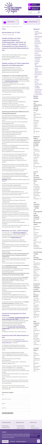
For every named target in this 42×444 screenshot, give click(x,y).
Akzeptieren (5, 441)
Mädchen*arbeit (37, 72)
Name (3, 394)
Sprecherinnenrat (37, 84)
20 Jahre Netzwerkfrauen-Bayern (37, 33)
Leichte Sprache (36, 69)
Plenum (36, 82)
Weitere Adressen (21, 428)
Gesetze (36, 53)
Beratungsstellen (20, 425)
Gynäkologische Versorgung (37, 58)
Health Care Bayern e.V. (16, 237)
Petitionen (37, 79)
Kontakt (32, 425)
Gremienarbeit (37, 55)
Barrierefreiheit (37, 43)
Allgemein (37, 38)
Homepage (37, 61)
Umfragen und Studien (37, 87)
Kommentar (4, 407)
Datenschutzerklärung (21, 441)
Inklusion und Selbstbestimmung (37, 65)
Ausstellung (37, 41)
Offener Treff (36, 77)
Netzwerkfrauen (37, 74)
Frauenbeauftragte (37, 51)
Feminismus (37, 48)
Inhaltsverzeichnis (35, 428)
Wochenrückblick (37, 94)
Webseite (3, 403)
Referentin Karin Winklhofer (19, 232)
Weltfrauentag (37, 92)
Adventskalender (37, 36)
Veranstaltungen (37, 89)
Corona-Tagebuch (37, 46)
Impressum (12, 441)
